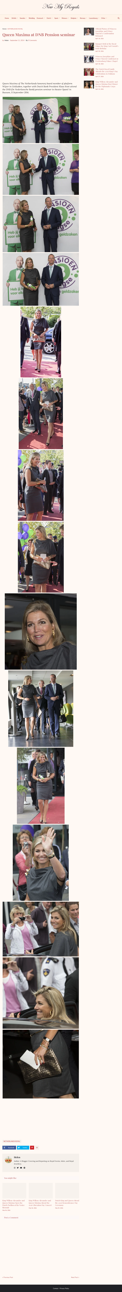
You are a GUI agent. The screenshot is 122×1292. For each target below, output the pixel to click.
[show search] (117, 18)
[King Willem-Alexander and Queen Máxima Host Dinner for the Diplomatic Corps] (89, 84)
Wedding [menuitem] (32, 18)
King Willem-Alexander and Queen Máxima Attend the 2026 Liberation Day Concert (40, 1202)
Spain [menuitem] (56, 18)
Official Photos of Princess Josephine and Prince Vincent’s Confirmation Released (105, 32)
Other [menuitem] (103, 18)
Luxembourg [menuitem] (93, 18)
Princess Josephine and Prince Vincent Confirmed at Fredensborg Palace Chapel (106, 58)
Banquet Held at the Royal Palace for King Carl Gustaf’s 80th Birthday (106, 46)
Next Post (74, 1277)
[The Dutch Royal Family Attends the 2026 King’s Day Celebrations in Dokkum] (89, 72)
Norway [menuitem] (82, 18)
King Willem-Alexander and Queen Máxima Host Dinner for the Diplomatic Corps (106, 84)
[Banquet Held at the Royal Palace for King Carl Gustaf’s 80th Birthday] (89, 46)
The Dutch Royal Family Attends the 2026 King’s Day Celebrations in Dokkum (106, 71)
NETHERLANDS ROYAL (15, 29)
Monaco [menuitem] (64, 18)
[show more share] (37, 1148)
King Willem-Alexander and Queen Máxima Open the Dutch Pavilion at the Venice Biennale (13, 1204)
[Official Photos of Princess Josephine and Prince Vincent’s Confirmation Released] (89, 31)
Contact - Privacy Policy (61, 1288)
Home (4, 29)
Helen (17, 1157)
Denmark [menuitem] (40, 18)
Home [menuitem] (7, 18)
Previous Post (8, 1277)
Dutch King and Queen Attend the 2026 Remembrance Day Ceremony (67, 1202)
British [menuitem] (14, 18)
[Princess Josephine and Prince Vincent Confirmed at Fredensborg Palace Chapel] (89, 59)
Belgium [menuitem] (73, 18)
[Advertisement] (40, 62)
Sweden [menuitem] (22, 18)
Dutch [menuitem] (49, 18)
